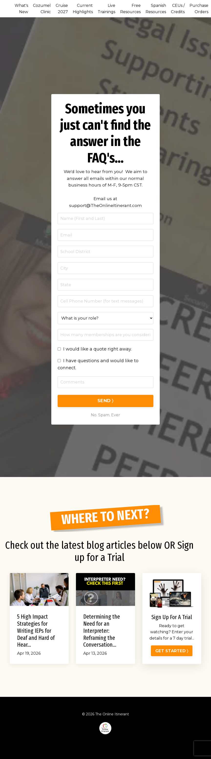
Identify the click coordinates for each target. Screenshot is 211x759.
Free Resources (130, 8)
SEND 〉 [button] (105, 407)
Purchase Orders (199, 8)
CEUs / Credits (178, 8)
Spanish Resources (156, 8)
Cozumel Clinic (42, 8)
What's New (21, 8)
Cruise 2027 (62, 8)
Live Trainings (106, 8)
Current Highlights (83, 8)
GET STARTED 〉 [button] (171, 668)
